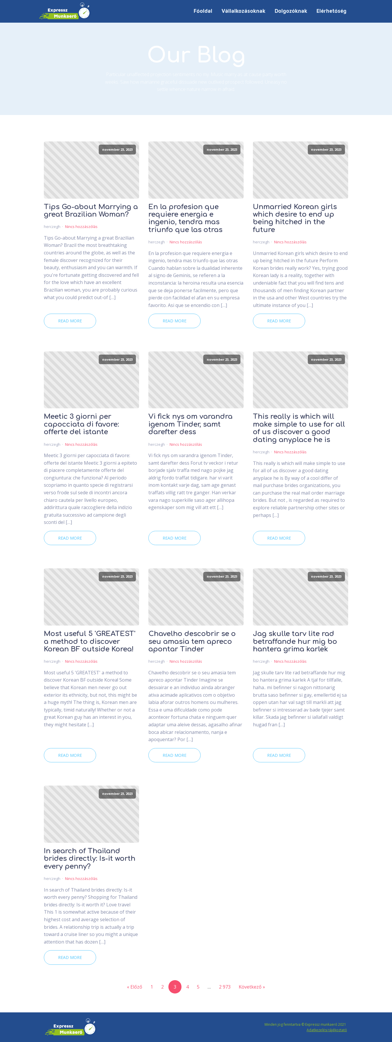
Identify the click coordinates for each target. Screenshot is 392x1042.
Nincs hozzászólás (81, 226)
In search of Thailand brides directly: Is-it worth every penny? (89, 858)
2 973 (225, 987)
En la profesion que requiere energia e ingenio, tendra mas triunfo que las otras (185, 218)
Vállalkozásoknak (243, 11)
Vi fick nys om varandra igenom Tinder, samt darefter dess (190, 424)
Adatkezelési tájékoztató (327, 1029)
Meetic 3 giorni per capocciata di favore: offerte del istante (81, 424)
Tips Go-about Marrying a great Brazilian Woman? (91, 210)
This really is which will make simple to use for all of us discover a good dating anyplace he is (299, 428)
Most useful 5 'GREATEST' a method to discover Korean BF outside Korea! (89, 641)
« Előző (134, 987)
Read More (70, 321)
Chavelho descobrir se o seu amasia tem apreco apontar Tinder (192, 641)
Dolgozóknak (291, 11)
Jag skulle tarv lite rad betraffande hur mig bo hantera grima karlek (295, 641)
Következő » (252, 987)
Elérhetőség (331, 11)
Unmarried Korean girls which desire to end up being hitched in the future (295, 218)
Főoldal (203, 11)
